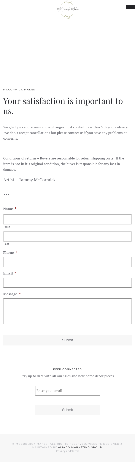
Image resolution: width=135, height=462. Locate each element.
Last (6, 244)
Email (9, 273)
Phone (10, 252)
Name (9, 209)
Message (12, 294)
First (6, 227)
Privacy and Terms (67, 451)
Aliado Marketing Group (80, 447)
